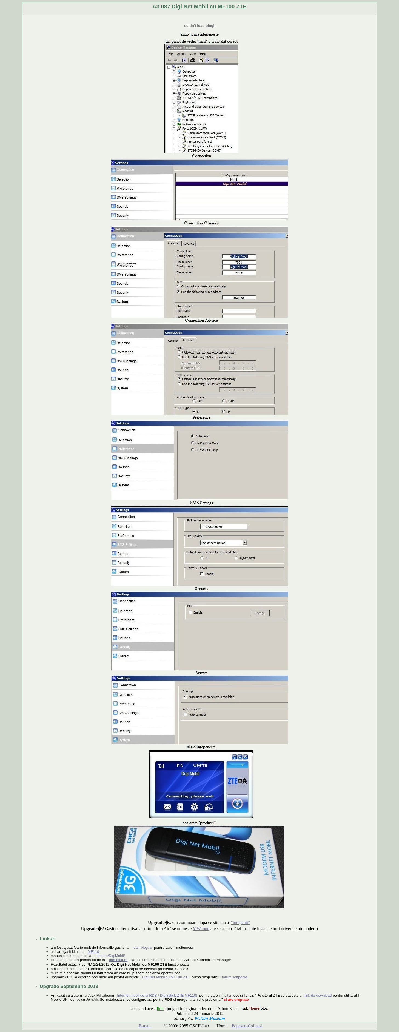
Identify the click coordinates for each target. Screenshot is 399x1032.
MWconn (201, 928)
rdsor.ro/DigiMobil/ (110, 956)
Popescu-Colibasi (247, 1026)
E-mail (145, 1026)
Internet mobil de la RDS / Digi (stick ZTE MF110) (157, 995)
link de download (318, 995)
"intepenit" (240, 922)
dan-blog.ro (142, 947)
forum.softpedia (234, 977)
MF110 (93, 952)
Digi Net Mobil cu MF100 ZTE (166, 977)
